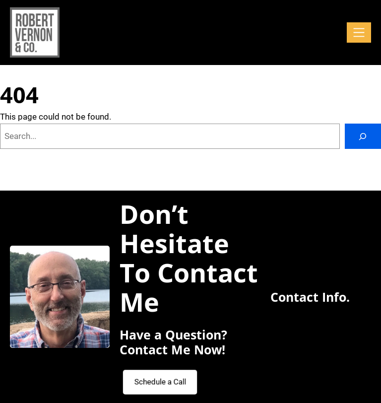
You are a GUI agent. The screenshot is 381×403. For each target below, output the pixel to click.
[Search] (363, 136)
